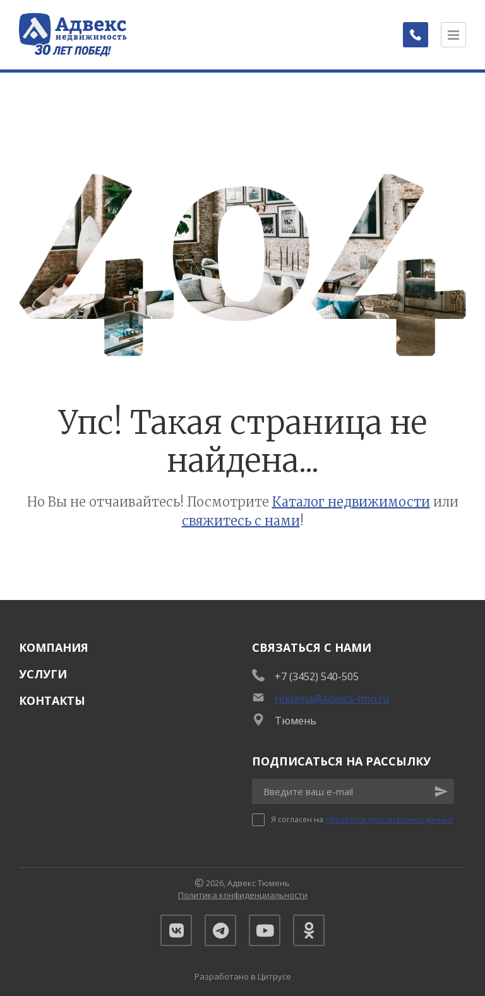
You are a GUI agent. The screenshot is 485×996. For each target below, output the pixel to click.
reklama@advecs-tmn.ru (332, 698)
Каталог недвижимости (351, 502)
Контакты (52, 700)
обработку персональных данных (389, 819)
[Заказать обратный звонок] (415, 34)
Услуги (43, 673)
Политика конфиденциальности (243, 895)
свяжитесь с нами (241, 521)
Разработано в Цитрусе (243, 976)
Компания (53, 647)
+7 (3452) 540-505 (317, 676)
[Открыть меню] (453, 34)
